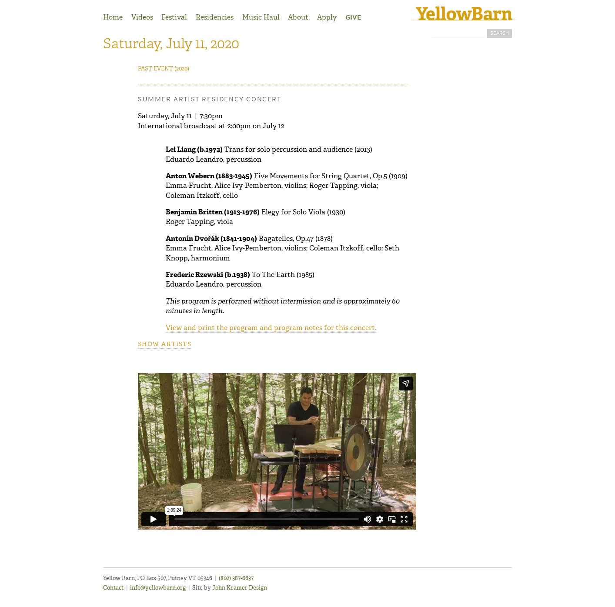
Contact (113, 587)
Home (113, 17)
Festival (174, 17)
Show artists (164, 344)
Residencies (215, 17)
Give (353, 17)
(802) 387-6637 (236, 578)
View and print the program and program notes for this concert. (271, 327)
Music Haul (261, 17)
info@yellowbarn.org (158, 587)
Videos (142, 17)
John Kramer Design (239, 587)
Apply (327, 17)
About (298, 17)
